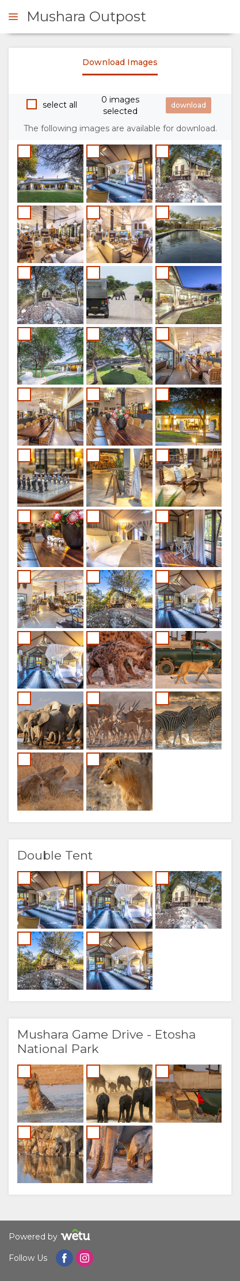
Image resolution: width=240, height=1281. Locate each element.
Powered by (51, 1236)
